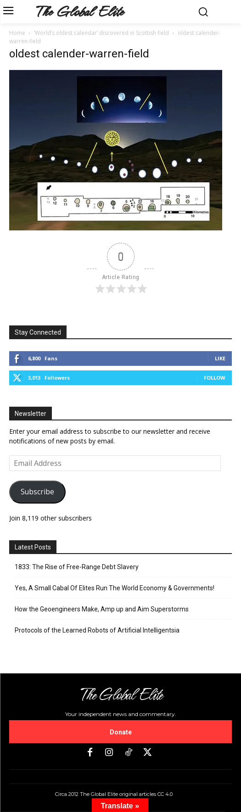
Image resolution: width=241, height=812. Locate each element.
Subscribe (37, 492)
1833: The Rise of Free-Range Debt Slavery (77, 567)
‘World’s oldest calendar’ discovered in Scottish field (101, 33)
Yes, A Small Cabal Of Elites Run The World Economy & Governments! (114, 588)
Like (220, 358)
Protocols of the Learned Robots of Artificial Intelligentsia (97, 630)
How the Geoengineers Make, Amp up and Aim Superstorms (102, 609)
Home (17, 33)
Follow (214, 377)
